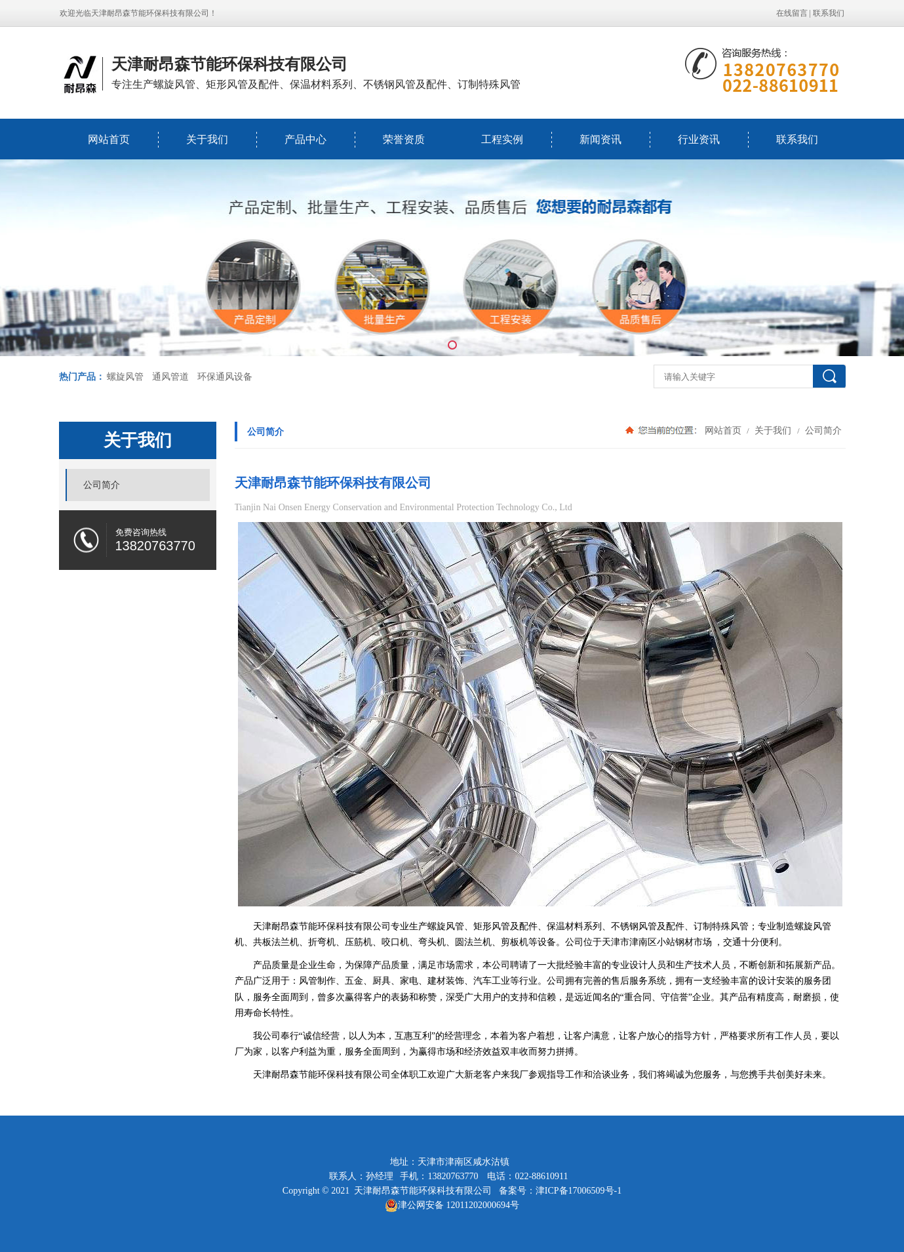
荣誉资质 (404, 139)
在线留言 (792, 13)
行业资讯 (699, 139)
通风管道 (170, 377)
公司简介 (822, 430)
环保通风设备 (224, 377)
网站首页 (109, 139)
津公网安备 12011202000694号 (452, 1205)
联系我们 (828, 13)
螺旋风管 (125, 377)
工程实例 (502, 139)
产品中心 (305, 139)
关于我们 (207, 139)
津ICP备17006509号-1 (578, 1191)
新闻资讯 (600, 139)
